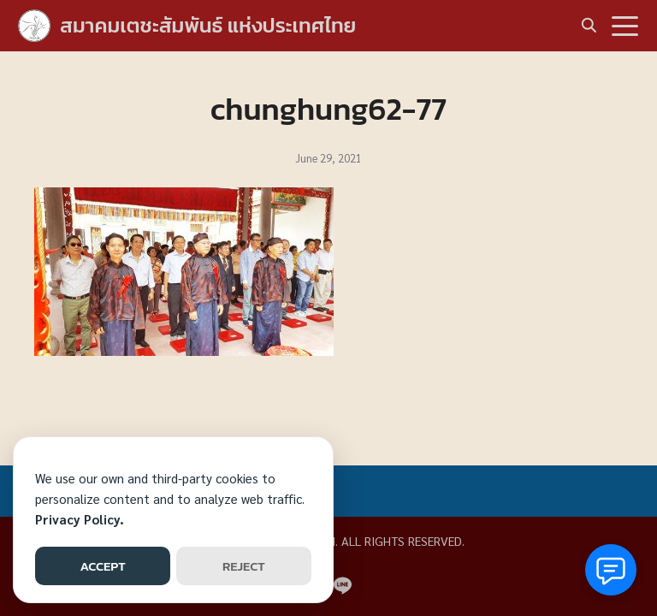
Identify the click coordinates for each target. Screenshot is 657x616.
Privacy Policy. (79, 519)
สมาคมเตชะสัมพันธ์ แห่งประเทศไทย (208, 25)
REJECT (243, 566)
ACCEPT (102, 566)
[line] (342, 585)
